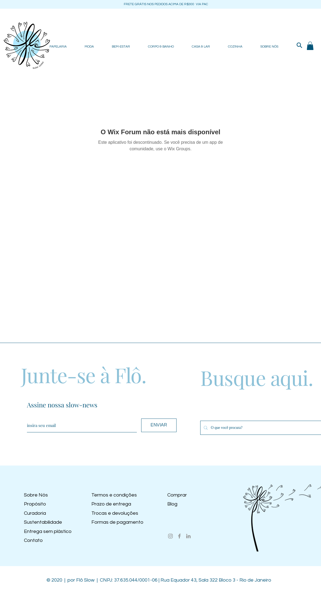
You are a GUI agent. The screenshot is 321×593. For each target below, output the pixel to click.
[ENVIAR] (159, 425)
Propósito (35, 504)
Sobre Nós (36, 495)
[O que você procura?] (263, 428)
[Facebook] (179, 536)
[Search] (299, 45)
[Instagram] (170, 536)
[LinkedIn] (188, 536)
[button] (310, 46)
